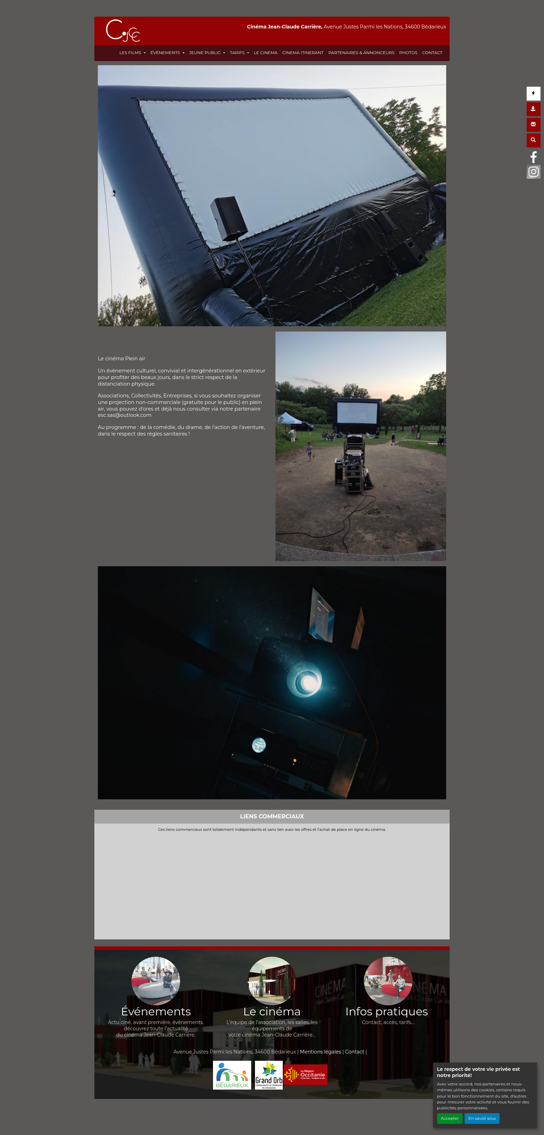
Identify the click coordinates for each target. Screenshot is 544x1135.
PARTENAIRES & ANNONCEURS (361, 52)
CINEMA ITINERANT (303, 52)
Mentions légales (320, 1052)
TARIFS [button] (238, 52)
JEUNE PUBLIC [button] (205, 52)
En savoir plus (482, 1118)
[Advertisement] (272, 884)
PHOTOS (408, 52)
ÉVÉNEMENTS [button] (165, 52)
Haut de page (422, 1109)
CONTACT (432, 52)
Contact (354, 1052)
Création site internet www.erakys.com (248, 1108)
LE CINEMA (266, 52)
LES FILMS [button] (130, 52)
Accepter (450, 1118)
